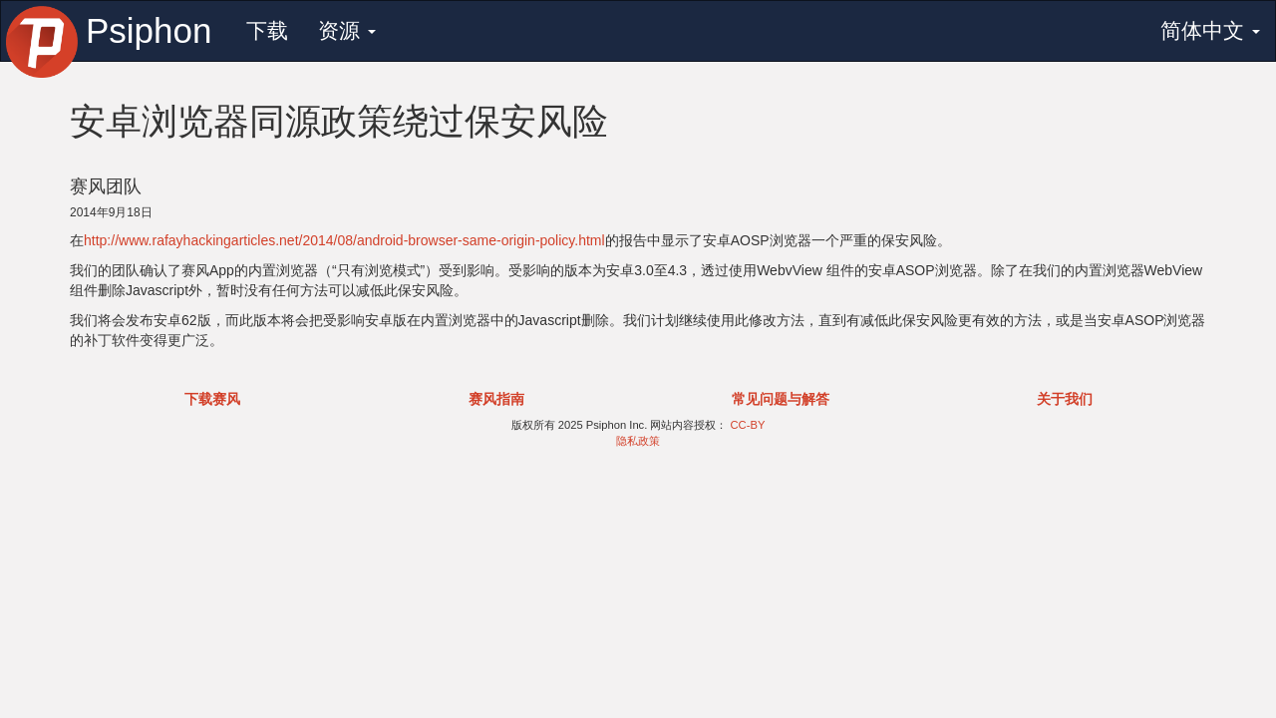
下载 (267, 30)
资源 (347, 30)
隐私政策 (638, 441)
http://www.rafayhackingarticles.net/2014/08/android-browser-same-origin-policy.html (344, 240)
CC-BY (748, 425)
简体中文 (1210, 30)
